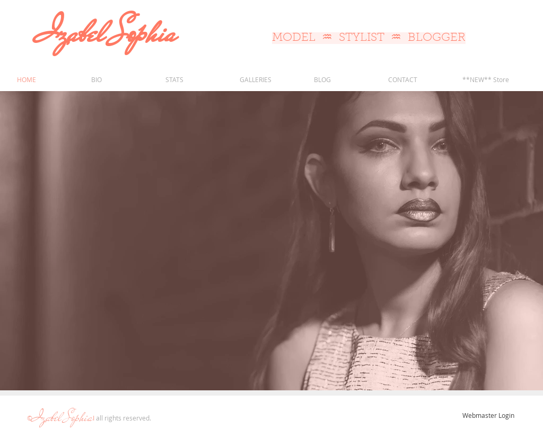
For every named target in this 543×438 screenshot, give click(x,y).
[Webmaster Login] (488, 415)
